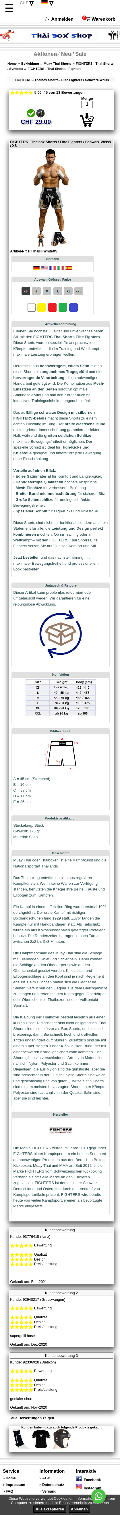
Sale (80, 54)
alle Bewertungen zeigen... (34, 1418)
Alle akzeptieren (50, 1509)
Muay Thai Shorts (57, 63)
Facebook (88, 1480)
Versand (49, 1491)
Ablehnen (79, 1509)
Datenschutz (53, 1485)
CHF (24, 3)
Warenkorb (98, 19)
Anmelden (59, 19)
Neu (66, 54)
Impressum (15, 1485)
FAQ (9, 1491)
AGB (46, 1478)
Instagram (88, 1488)
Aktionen (45, 54)
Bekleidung (30, 63)
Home (12, 63)
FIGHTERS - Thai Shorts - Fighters (54, 68)
